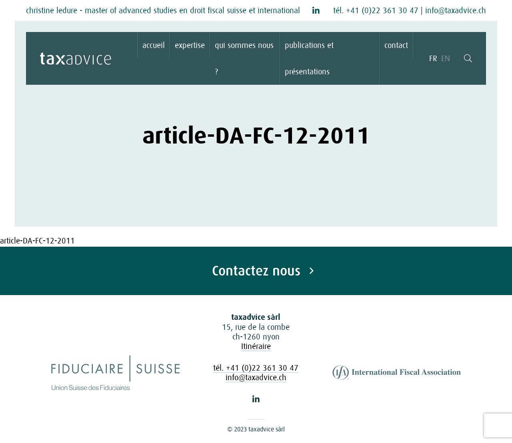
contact (396, 45)
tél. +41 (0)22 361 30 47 (375, 10)
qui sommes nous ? (244, 58)
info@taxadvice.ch (455, 10)
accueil (153, 45)
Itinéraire (256, 346)
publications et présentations (309, 58)
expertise (190, 45)
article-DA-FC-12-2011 (37, 240)
